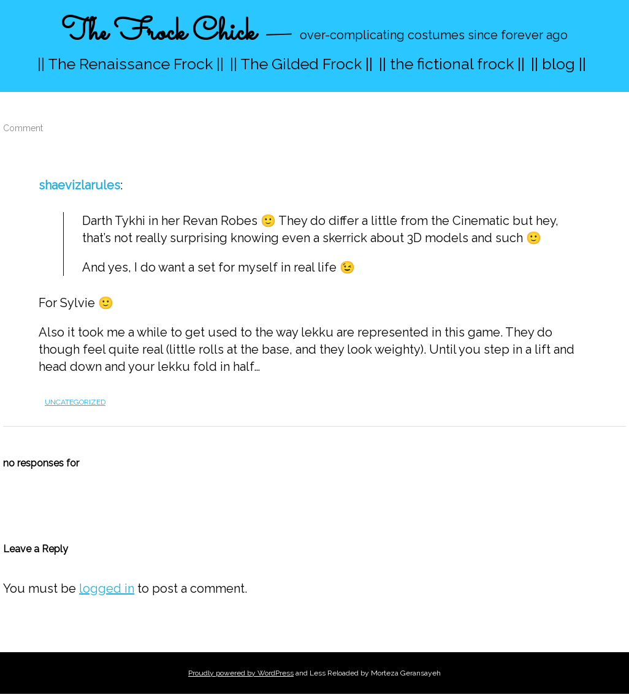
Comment (23, 128)
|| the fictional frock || (452, 64)
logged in (106, 588)
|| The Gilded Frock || (301, 64)
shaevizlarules (79, 185)
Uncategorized (75, 402)
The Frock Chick (158, 32)
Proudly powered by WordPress (241, 673)
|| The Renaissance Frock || (130, 64)
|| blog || (558, 64)
